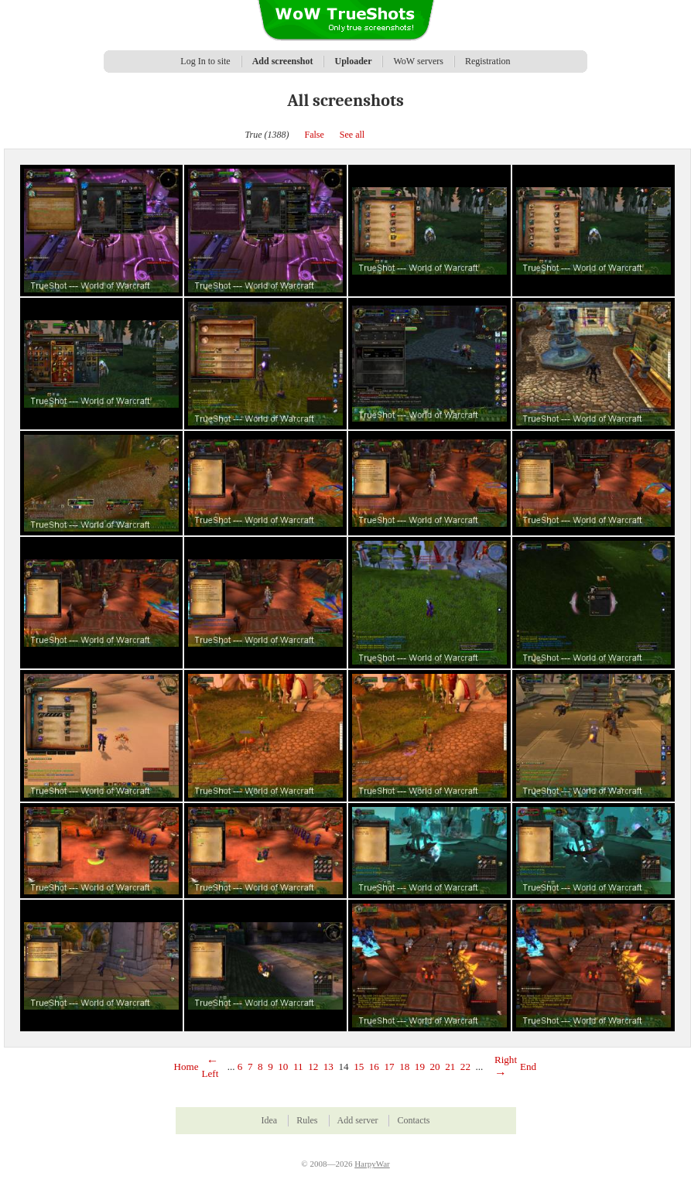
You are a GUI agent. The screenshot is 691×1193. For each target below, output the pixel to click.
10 (283, 1066)
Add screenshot (282, 61)
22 (465, 1066)
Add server (357, 1120)
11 (298, 1066)
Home (186, 1066)
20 (435, 1066)
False (314, 134)
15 (359, 1066)
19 (420, 1066)
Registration (488, 61)
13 (328, 1066)
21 (450, 1066)
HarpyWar (372, 1163)
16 (374, 1066)
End (528, 1066)
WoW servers (418, 61)
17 (389, 1066)
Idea (270, 1120)
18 (404, 1066)
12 (313, 1066)
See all (352, 134)
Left (210, 1067)
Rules (306, 1120)
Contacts (413, 1120)
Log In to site (205, 61)
